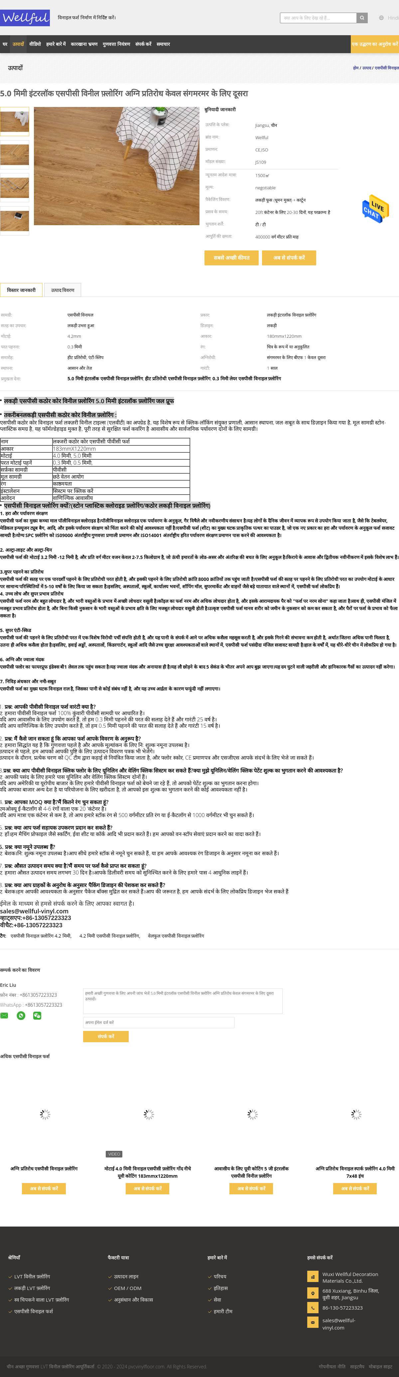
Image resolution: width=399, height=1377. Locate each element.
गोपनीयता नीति (332, 1366)
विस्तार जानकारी (21, 290)
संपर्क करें (106, 1036)
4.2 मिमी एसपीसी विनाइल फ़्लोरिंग (109, 936)
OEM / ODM (125, 1288)
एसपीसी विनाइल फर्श (30, 1311)
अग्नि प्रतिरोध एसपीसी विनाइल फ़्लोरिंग (43, 1168)
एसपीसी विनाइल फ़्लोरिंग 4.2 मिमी (40, 936)
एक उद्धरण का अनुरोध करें (375, 44)
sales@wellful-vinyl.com (339, 1324)
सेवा (214, 1299)
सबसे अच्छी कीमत (231, 257)
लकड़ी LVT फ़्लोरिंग (29, 1288)
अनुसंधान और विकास (130, 1299)
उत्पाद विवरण (62, 290)
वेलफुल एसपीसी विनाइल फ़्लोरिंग (176, 936)
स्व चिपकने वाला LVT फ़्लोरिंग (38, 1299)
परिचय (216, 1276)
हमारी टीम (219, 1311)
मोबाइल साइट (380, 1366)
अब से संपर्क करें (289, 257)
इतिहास (217, 1288)
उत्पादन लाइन (123, 1276)
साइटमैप (357, 1366)
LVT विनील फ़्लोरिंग (29, 1276)
